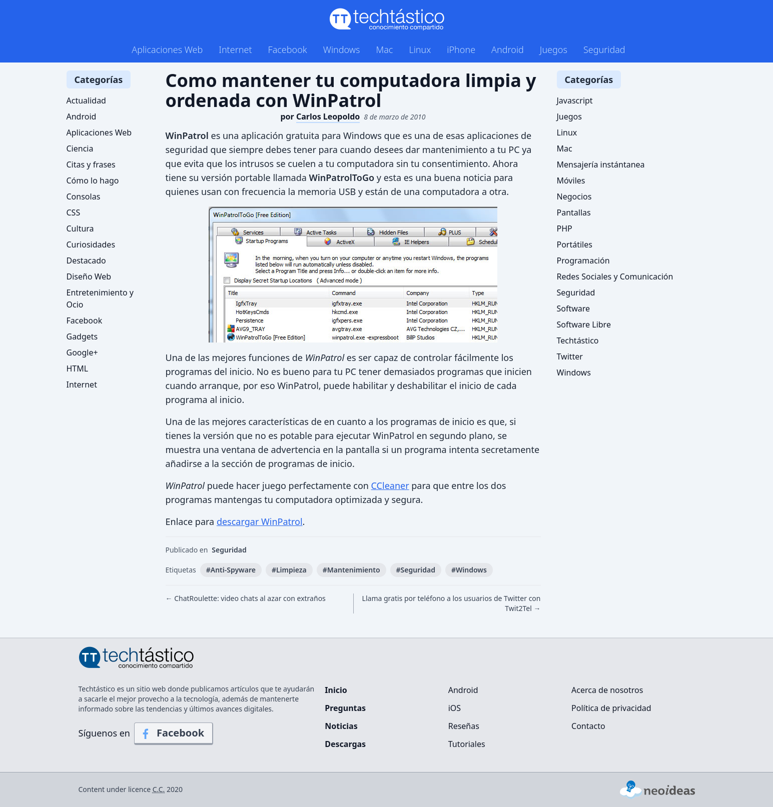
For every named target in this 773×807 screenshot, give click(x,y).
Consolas (84, 196)
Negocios (574, 196)
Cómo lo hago (93, 180)
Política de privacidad (611, 708)
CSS (74, 212)
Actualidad (86, 100)
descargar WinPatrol (260, 522)
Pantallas (574, 212)
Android (507, 50)
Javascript (575, 100)
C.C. (159, 789)
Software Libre (584, 324)
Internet (235, 50)
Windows (341, 50)
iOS (454, 708)
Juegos (553, 50)
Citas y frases (91, 164)
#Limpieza (289, 569)
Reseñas (463, 726)
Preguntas (345, 708)
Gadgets (82, 336)
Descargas (345, 744)
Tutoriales (466, 744)
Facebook (287, 50)
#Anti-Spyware (231, 569)
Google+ (82, 352)
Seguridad (604, 50)
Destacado (86, 260)
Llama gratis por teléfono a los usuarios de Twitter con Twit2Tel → (451, 603)
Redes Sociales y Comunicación (615, 276)
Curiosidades (91, 244)
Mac (384, 50)
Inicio (336, 690)
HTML (78, 368)
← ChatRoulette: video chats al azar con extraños (246, 598)
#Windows (469, 569)
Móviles (571, 180)
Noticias (341, 726)
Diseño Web (89, 276)
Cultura (80, 228)
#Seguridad (415, 569)
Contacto (588, 726)
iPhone (461, 50)
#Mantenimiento (351, 569)
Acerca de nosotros (607, 690)
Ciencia (80, 148)
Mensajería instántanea (601, 164)
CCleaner (390, 486)
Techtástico (578, 340)
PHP (564, 228)
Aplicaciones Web (167, 50)
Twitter (570, 356)
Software (573, 308)
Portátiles (574, 244)
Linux (420, 50)
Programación (583, 260)
